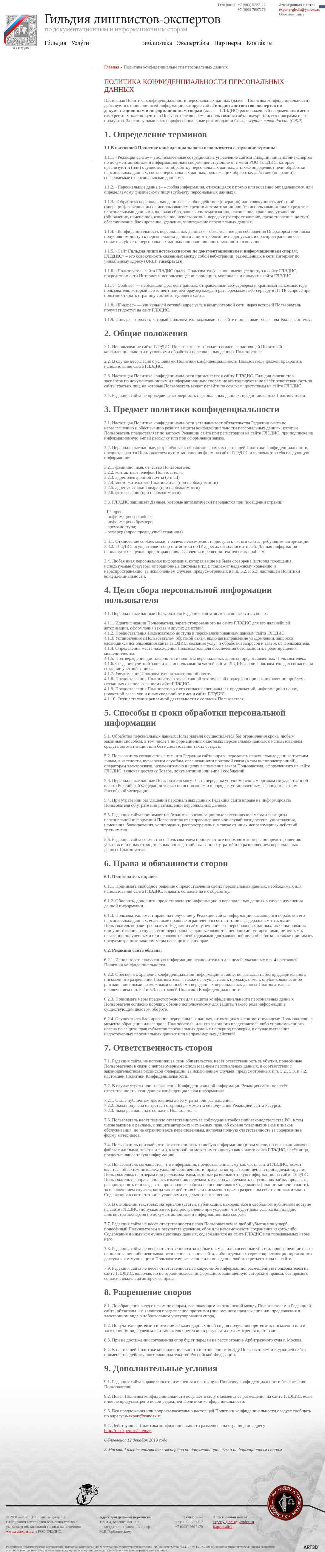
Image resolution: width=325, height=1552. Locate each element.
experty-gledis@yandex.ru (299, 9)
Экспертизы (193, 43)
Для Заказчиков (115, 43)
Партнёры (227, 43)
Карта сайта (222, 1526)
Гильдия (56, 43)
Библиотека (156, 43)
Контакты (259, 43)
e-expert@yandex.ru (143, 1416)
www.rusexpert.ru (20, 1531)
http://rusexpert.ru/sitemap (128, 1430)
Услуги (80, 43)
